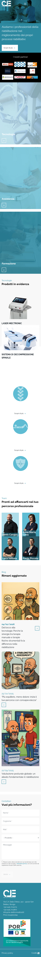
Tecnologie (8, 134)
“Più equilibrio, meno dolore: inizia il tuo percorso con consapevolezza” (19, 696)
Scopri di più (8, 48)
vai (4, 140)
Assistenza (8, 198)
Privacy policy (7, 953)
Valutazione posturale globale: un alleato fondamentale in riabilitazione (20, 773)
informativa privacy (22, 863)
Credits (35, 953)
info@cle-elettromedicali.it (13, 912)
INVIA (5, 874)
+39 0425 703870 (10, 910)
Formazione (9, 263)
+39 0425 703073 (10, 907)
